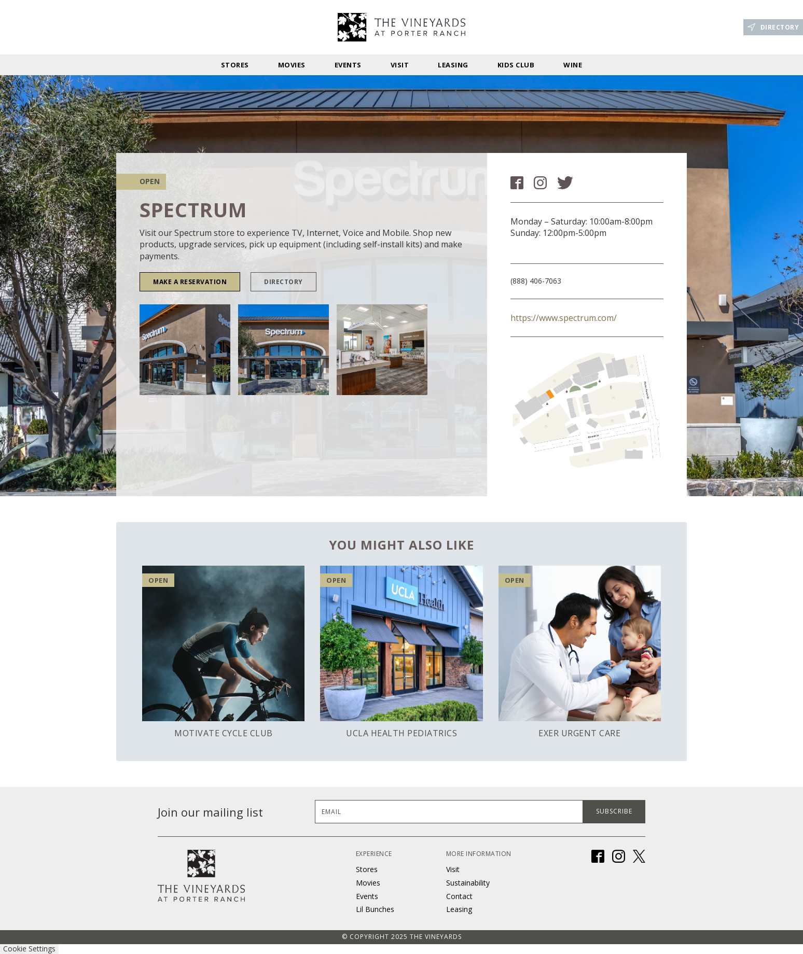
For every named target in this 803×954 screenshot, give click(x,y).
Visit (400, 64)
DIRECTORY (283, 281)
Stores (367, 869)
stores (235, 64)
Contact (459, 896)
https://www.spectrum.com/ (563, 318)
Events (348, 64)
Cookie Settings (29, 948)
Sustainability (468, 883)
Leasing (453, 64)
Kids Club (516, 64)
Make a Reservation (190, 281)
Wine (572, 64)
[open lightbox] (185, 349)
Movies (292, 64)
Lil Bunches (375, 909)
